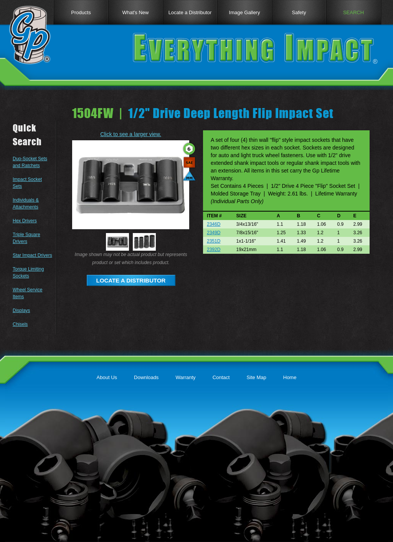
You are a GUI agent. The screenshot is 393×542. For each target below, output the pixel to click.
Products (81, 12)
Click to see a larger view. (130, 134)
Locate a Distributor (190, 12)
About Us (107, 377)
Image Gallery (244, 12)
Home (290, 377)
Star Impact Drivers (32, 255)
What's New (135, 12)
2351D (213, 241)
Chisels (20, 324)
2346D (213, 224)
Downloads (146, 377)
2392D (213, 249)
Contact (221, 377)
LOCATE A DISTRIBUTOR (131, 280)
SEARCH (353, 12)
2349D (213, 232)
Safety (299, 12)
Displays (21, 310)
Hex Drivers (25, 220)
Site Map (256, 377)
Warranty (185, 377)
